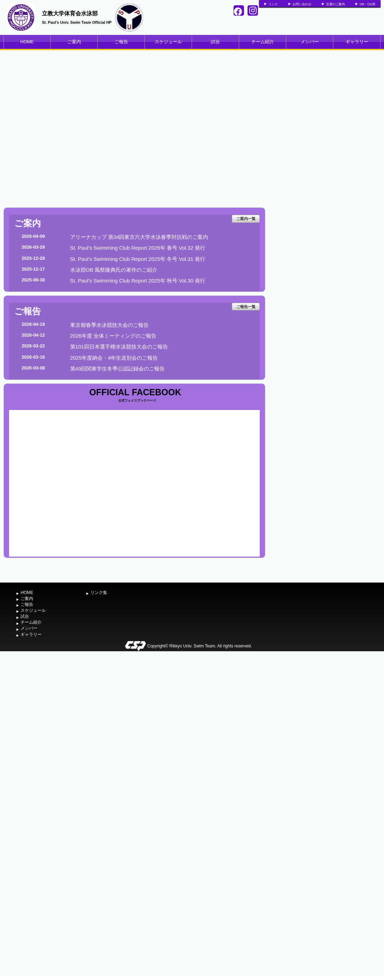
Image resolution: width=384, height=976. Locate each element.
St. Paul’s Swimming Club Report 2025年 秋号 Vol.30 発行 (137, 281)
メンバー (310, 41)
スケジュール (168, 41)
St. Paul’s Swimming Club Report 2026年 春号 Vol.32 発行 (137, 248)
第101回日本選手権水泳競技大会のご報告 (119, 347)
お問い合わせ (302, 4)
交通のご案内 (335, 4)
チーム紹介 (262, 41)
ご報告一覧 (246, 306)
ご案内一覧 (246, 219)
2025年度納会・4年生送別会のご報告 (114, 358)
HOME (27, 41)
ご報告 (121, 41)
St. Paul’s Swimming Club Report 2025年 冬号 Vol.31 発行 (137, 259)
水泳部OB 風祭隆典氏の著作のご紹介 (114, 270)
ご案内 (74, 41)
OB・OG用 (367, 4)
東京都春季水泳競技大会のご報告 (109, 325)
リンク (273, 4)
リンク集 (98, 592)
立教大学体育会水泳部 (70, 13)
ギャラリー (357, 41)
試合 (215, 41)
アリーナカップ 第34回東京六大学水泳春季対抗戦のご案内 (139, 237)
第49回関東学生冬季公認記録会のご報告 (117, 369)
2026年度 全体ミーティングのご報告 (113, 336)
